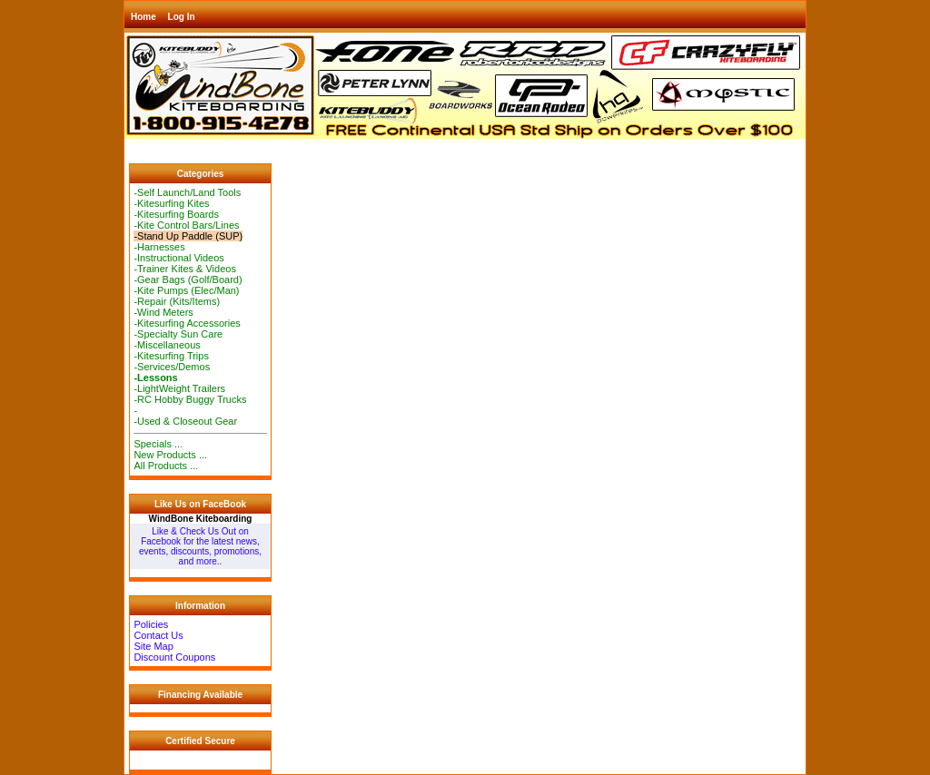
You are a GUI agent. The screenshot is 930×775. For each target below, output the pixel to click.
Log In (181, 17)
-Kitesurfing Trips (171, 355)
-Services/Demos (172, 366)
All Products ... (166, 465)
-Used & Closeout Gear (185, 421)
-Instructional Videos (178, 257)
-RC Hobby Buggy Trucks (190, 399)
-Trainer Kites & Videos (185, 268)
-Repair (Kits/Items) (177, 301)
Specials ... (158, 443)
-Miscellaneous (167, 344)
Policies (151, 624)
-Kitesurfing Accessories (187, 323)
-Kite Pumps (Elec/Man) (186, 290)
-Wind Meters (163, 312)
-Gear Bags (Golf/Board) (188, 279)
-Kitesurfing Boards (176, 214)
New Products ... (170, 454)
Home (143, 17)
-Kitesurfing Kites (171, 203)
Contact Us (158, 635)
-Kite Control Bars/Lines (186, 225)
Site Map (153, 646)
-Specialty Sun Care (178, 334)
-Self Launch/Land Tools (187, 192)
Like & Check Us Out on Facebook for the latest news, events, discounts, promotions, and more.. (200, 546)
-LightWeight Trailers (179, 388)
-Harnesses (159, 246)
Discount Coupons (174, 657)
